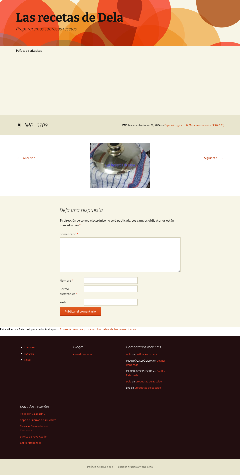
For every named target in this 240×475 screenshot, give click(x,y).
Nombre (66, 280)
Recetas (29, 353)
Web (63, 302)
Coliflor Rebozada (146, 354)
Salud (27, 360)
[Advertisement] (120, 85)
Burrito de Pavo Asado (33, 436)
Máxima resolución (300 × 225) (206, 125)
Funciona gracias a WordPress (135, 467)
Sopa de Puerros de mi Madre (38, 420)
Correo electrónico (68, 291)
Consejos (29, 347)
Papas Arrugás (173, 125)
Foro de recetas (82, 354)
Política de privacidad (29, 50)
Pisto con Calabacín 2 (32, 413)
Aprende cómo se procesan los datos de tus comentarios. (98, 329)
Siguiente (214, 158)
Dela (128, 354)
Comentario (69, 234)
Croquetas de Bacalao (149, 381)
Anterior (25, 158)
